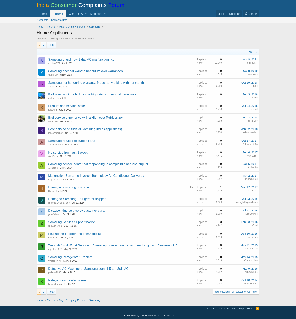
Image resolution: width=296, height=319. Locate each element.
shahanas (253, 190)
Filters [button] (252, 52)
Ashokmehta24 (55, 144)
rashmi (51, 98)
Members (96, 13)
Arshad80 (53, 168)
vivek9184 (53, 156)
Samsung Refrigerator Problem (70, 257)
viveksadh (53, 75)
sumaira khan (55, 226)
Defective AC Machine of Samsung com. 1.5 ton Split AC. (89, 269)
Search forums (59, 19)
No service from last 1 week (68, 152)
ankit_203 (53, 121)
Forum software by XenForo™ (148, 315)
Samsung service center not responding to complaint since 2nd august (98, 164)
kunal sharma (55, 284)
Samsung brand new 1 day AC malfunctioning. (81, 59)
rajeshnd (52, 109)
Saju (50, 86)
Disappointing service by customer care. (76, 210)
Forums (58, 13)
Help (241, 308)
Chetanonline (55, 261)
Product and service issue (66, 106)
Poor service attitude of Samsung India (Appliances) (85, 129)
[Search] (251, 13)
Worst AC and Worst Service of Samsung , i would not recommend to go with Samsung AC (112, 245)
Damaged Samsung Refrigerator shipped (77, 199)
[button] (86, 13)
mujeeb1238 (54, 179)
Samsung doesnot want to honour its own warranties (85, 71)
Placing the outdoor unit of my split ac (75, 234)
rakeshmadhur (55, 133)
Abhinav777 (54, 63)
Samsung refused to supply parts (71, 141)
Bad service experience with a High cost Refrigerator (85, 117)
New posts (42, 19)
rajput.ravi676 (55, 249)
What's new (76, 13)
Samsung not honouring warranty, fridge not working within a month (96, 83)
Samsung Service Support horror (71, 222)
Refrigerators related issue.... (68, 280)
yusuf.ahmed (54, 214)
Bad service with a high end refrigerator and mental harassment (93, 94)
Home (43, 13)
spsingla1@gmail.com (59, 202)
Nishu (51, 191)
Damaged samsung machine (68, 187)
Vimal (255, 225)
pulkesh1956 (54, 272)
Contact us (210, 308)
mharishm (53, 237)
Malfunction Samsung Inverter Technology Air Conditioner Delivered (96, 176)
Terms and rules (227, 308)
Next (51, 44)
